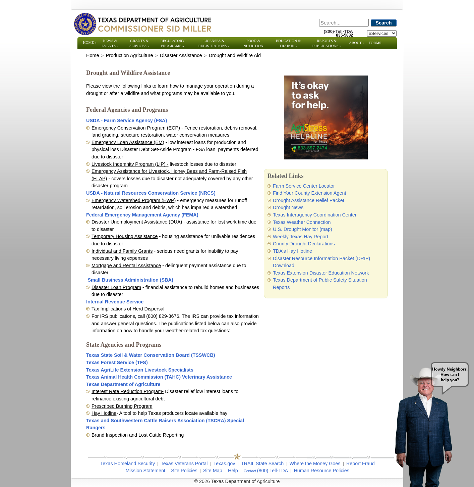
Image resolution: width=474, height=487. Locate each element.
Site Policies (184, 470)
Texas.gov (224, 463)
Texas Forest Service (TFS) (117, 362)
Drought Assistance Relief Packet (308, 200)
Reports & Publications (326, 43)
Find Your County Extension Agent (309, 193)
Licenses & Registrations (214, 43)
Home (90, 42)
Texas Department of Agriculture (123, 384)
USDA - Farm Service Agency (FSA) (126, 120)
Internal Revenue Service (114, 301)
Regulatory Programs (172, 43)
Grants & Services (139, 43)
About (356, 43)
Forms (375, 43)
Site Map (212, 470)
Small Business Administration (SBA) (130, 280)
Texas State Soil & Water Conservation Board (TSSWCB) (150, 355)
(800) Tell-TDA (272, 470)
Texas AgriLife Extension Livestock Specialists (139, 370)
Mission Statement (145, 470)
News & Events (110, 43)
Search (384, 23)
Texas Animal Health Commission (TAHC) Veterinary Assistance (159, 377)
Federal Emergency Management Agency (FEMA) (142, 214)
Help (233, 470)
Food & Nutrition (253, 43)
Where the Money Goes (315, 463)
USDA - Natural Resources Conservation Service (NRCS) (151, 193)
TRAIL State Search (262, 463)
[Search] (344, 23)
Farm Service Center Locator (304, 186)
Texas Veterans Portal (184, 463)
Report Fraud (360, 463)
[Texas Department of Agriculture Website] (142, 24)
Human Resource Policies (321, 470)
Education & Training (288, 43)
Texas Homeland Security (127, 463)
